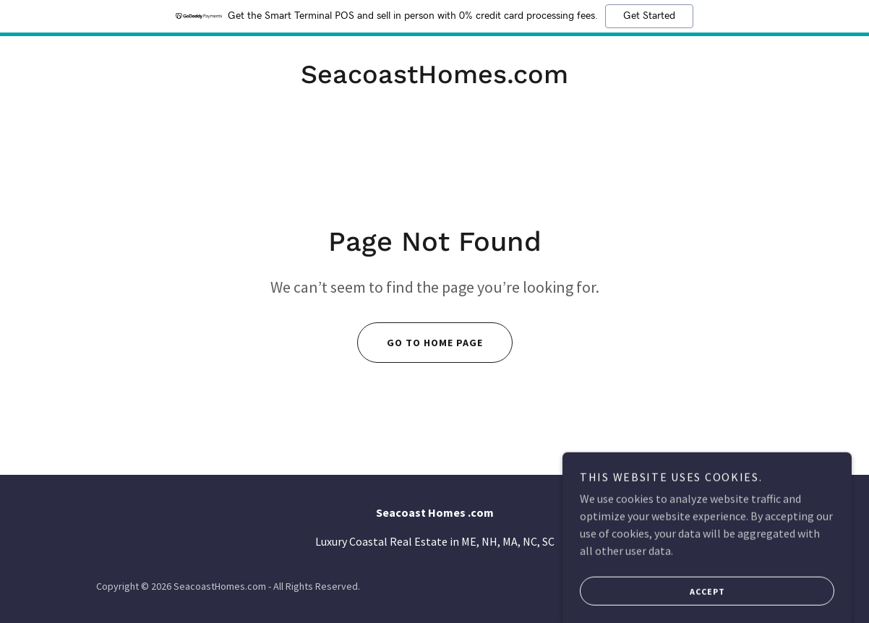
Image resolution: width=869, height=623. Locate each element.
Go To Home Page (420, 342)
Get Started (649, 16)
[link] (434, 79)
